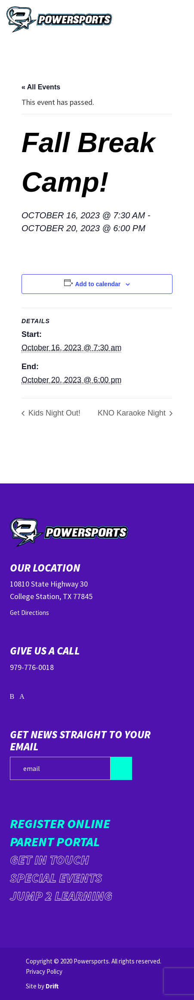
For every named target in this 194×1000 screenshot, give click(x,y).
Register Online (60, 823)
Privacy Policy (44, 971)
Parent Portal (55, 841)
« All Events (41, 87)
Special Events (56, 877)
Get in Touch (49, 859)
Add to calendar (97, 284)
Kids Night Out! (53, 413)
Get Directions (29, 613)
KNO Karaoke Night (133, 413)
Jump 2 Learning (61, 895)
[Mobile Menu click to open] (177, 19)
